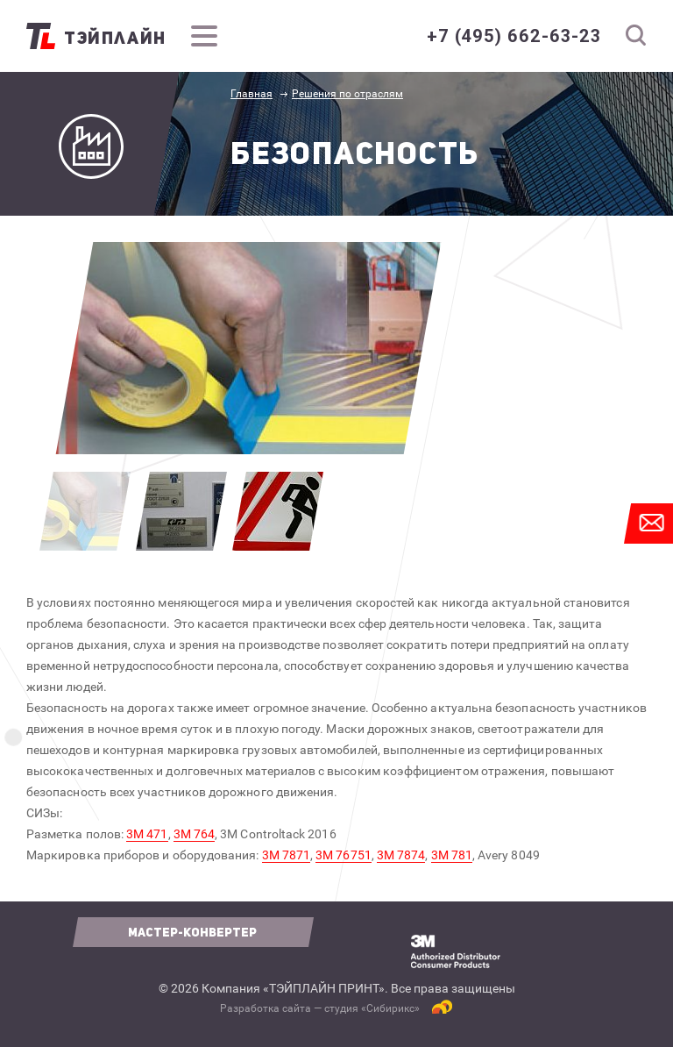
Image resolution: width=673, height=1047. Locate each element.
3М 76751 (343, 855)
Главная (251, 94)
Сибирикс (390, 1008)
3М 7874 (401, 855)
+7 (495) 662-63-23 (514, 36)
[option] (248, 348)
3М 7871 (286, 855)
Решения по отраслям (347, 94)
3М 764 (194, 834)
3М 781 (451, 855)
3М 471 (146, 834)
